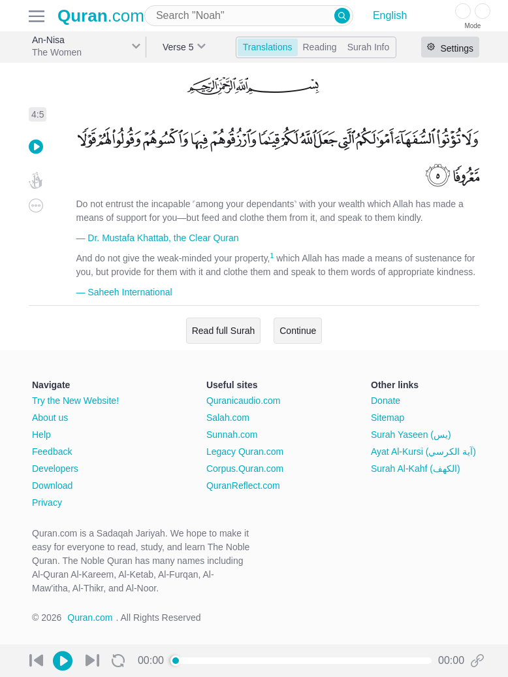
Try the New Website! (75, 400)
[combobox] (248, 15)
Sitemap (387, 417)
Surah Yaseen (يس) (411, 434)
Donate (385, 400)
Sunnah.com (232, 434)
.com (100, 15)
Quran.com (89, 617)
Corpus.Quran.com (244, 468)
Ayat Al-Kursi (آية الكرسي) (423, 451)
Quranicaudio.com (243, 400)
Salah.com (227, 417)
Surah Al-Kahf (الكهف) (415, 468)
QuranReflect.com (243, 485)
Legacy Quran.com (244, 451)
